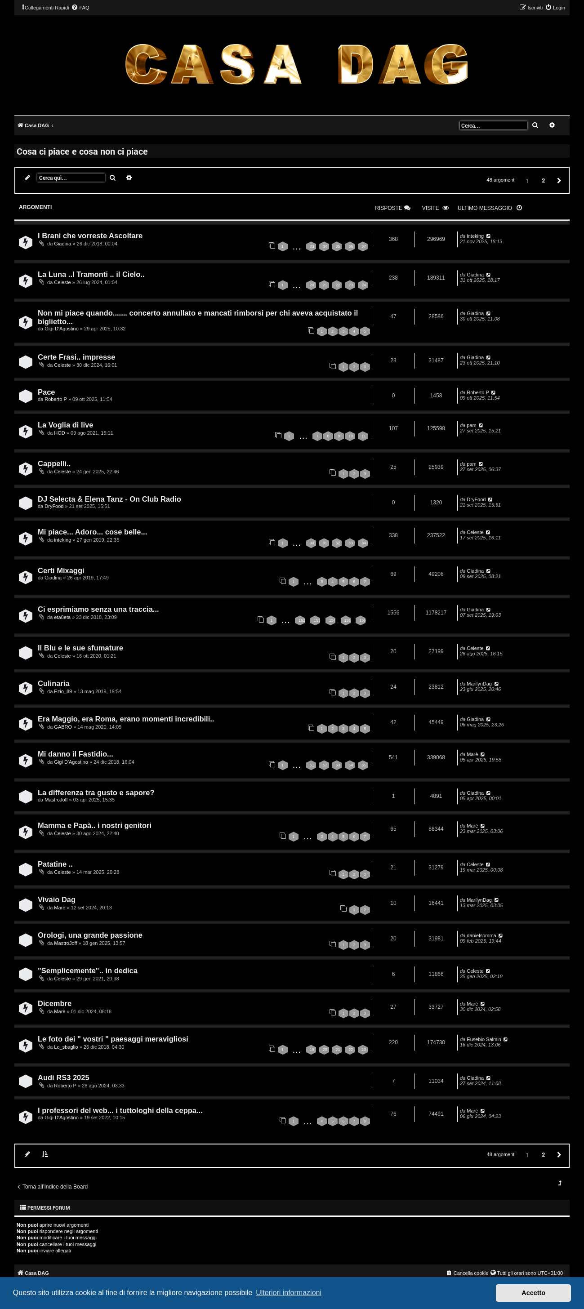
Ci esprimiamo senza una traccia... (98, 609)
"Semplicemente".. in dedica (88, 970)
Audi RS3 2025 (63, 1077)
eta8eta (62, 617)
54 (350, 765)
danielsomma (481, 935)
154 (332, 620)
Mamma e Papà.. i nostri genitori (95, 825)
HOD (59, 433)
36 (350, 246)
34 (325, 246)
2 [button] (543, 180)
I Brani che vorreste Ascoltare (90, 236)
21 (325, 285)
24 (363, 285)
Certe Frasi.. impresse (76, 357)
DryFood (54, 506)
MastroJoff (56, 799)
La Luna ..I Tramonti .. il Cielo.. (91, 274)
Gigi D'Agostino (61, 328)
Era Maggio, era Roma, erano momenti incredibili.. (126, 719)
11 (363, 436)
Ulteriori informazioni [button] (288, 1292)
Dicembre (54, 1003)
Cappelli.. (54, 463)
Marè (472, 754)
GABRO (63, 727)
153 (317, 620)
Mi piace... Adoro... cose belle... (92, 532)
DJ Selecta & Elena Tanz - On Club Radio (109, 499)
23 (350, 285)
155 (347, 620)
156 (362, 620)
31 (325, 543)
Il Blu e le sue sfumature (80, 648)
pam (471, 425)
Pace (46, 392)
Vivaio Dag (57, 899)
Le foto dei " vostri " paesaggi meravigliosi (113, 1039)
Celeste (62, 282)
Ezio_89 (63, 691)
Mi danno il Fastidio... (75, 754)
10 (350, 436)
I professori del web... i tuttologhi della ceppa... (120, 1110)
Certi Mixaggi (61, 570)
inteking (475, 236)
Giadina (62, 243)
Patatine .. (55, 864)
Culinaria (54, 683)
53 (337, 765)
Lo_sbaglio (66, 1047)
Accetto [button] (533, 1292)
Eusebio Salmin (484, 1039)
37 (363, 246)
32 (337, 543)
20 (312, 285)
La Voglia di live (65, 425)
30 (312, 543)
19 (312, 1049)
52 (325, 765)
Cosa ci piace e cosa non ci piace (82, 151)
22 (337, 285)
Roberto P (56, 399)
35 (337, 246)
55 (363, 765)
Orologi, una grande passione (90, 935)
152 (302, 620)
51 (312, 765)
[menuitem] (80, 7)
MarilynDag (479, 683)
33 (312, 246)
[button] (558, 180)
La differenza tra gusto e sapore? (96, 792)
